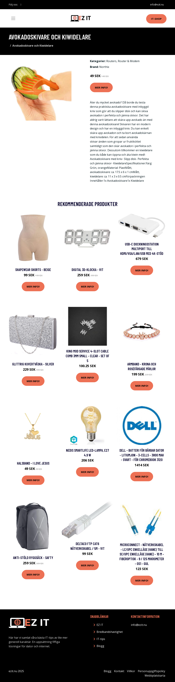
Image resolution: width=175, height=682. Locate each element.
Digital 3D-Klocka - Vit (87, 269)
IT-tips (101, 639)
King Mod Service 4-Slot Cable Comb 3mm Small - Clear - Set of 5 (87, 356)
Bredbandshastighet (110, 632)
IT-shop (156, 18)
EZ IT (100, 625)
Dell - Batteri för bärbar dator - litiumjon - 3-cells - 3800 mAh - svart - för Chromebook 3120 (141, 455)
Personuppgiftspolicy (151, 671)
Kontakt (119, 671)
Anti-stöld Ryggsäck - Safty (33, 557)
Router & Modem (129, 61)
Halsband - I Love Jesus (33, 463)
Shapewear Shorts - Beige (33, 269)
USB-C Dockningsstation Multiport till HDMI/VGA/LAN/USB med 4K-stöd (141, 249)
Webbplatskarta (155, 675)
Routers (111, 61)
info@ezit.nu (157, 4)
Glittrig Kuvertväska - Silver (33, 364)
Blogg (100, 646)
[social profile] (21, 4)
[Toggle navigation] (13, 18)
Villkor (131, 671)
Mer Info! (101, 87)
